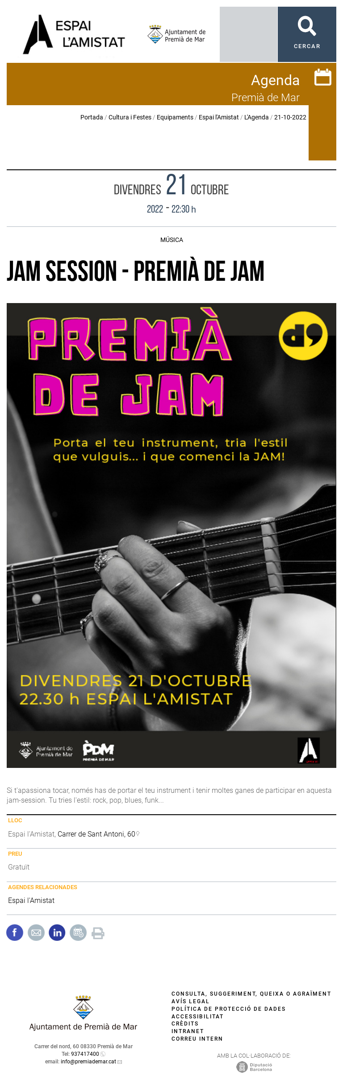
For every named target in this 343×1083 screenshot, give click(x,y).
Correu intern (197, 1039)
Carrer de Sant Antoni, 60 (96, 834)
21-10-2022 (290, 117)
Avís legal (191, 1001)
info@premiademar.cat (88, 1061)
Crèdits (185, 1024)
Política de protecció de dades (229, 1009)
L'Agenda (256, 117)
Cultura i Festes (130, 117)
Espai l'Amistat (219, 117)
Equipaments (175, 117)
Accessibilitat (198, 1016)
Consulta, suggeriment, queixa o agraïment (251, 994)
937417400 (85, 1054)
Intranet (188, 1031)
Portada (91, 117)
